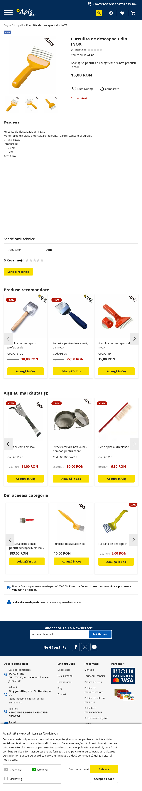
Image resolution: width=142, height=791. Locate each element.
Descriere (12, 122)
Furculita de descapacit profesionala (21, 345)
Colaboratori (65, 682)
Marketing (15, 779)
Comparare (112, 89)
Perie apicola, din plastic (113, 447)
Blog (60, 688)
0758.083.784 (127, 4)
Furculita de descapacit (112, 543)
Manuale (89, 669)
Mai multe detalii (79, 769)
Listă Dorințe (85, 89)
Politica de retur (93, 682)
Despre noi (64, 669)
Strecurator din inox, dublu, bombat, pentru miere (70, 449)
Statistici (42, 770)
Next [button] (134, 339)
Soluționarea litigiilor (96, 718)
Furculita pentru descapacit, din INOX (70, 345)
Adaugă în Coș (27, 561)
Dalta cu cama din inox (21, 447)
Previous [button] (8, 339)
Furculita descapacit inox (69, 543)
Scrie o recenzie (18, 271)
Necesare (15, 770)
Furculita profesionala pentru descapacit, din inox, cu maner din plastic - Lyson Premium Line (26, 546)
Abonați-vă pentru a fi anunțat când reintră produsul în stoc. (103, 65)
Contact (62, 694)
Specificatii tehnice (19, 239)
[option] (32, 65)
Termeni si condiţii (94, 675)
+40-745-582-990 (104, 4)
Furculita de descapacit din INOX (115, 345)
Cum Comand (65, 675)
